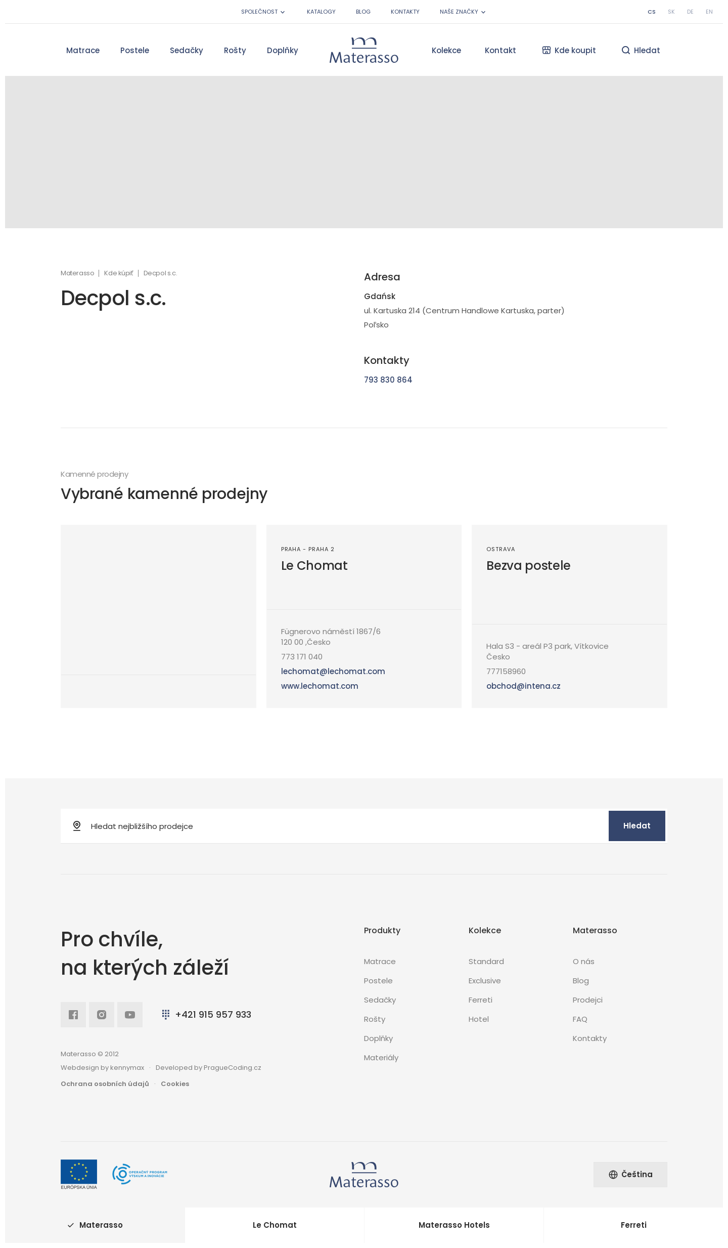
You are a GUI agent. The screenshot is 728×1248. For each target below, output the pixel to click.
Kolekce (446, 50)
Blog (363, 12)
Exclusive (485, 980)
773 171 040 (302, 656)
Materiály (381, 1057)
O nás (584, 961)
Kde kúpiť (118, 273)
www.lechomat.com (319, 686)
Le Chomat (314, 565)
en (709, 12)
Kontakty (405, 12)
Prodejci (588, 999)
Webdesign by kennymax (102, 1067)
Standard (486, 961)
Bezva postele (528, 565)
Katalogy (321, 12)
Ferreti (480, 999)
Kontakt (500, 50)
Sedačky (186, 50)
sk (671, 12)
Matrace (83, 50)
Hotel (479, 1019)
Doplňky (282, 50)
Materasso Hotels (454, 1225)
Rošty (235, 50)
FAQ (580, 1019)
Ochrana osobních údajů (105, 1084)
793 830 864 (388, 380)
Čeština (630, 1174)
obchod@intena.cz (523, 686)
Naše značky (463, 12)
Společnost (264, 12)
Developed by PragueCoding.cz (208, 1067)
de (690, 12)
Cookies (175, 1084)
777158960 (506, 671)
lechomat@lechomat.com (333, 671)
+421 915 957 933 (205, 1014)
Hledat (637, 825)
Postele (134, 50)
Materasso (77, 273)
